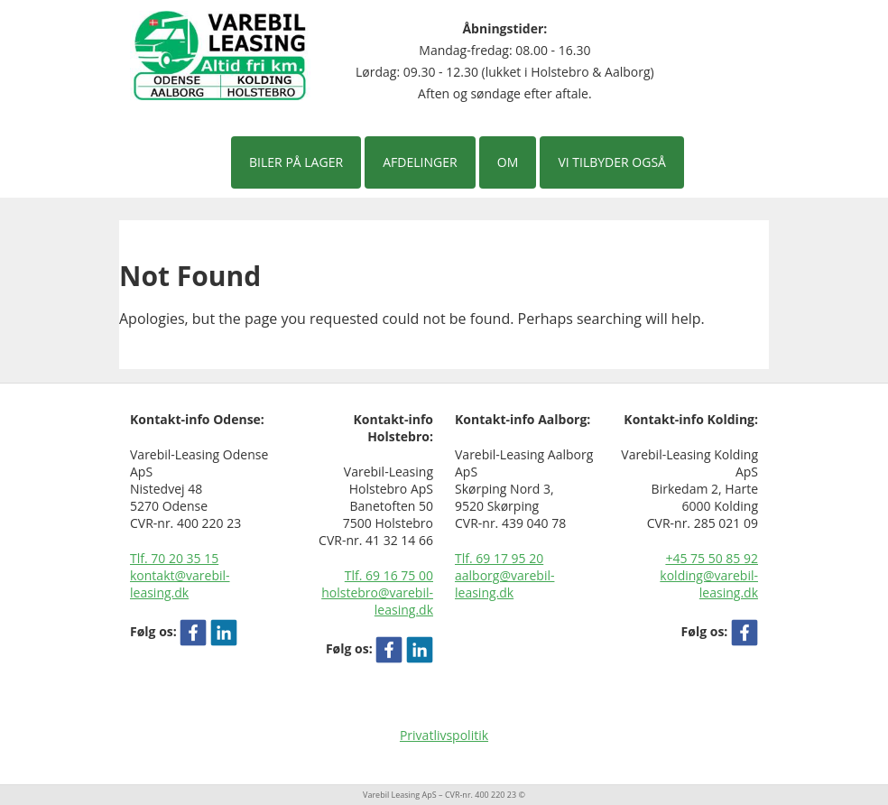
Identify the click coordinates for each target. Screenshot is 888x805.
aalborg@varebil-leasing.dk (504, 584)
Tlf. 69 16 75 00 (389, 575)
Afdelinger (420, 162)
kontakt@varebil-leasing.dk (180, 584)
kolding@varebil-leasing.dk (709, 584)
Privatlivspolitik (444, 735)
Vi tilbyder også (612, 162)
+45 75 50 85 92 (711, 558)
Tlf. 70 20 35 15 (174, 558)
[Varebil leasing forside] (220, 54)
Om (507, 162)
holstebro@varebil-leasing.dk (377, 601)
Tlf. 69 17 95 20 (499, 558)
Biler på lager (296, 162)
